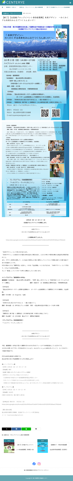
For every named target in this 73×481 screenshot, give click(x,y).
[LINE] (26, 429)
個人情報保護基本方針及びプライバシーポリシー (36, 470)
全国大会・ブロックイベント (12, 13)
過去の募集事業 (25, 435)
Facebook (34, 462)
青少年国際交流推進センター (40, 478)
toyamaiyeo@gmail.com (15, 415)
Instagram (39, 462)
